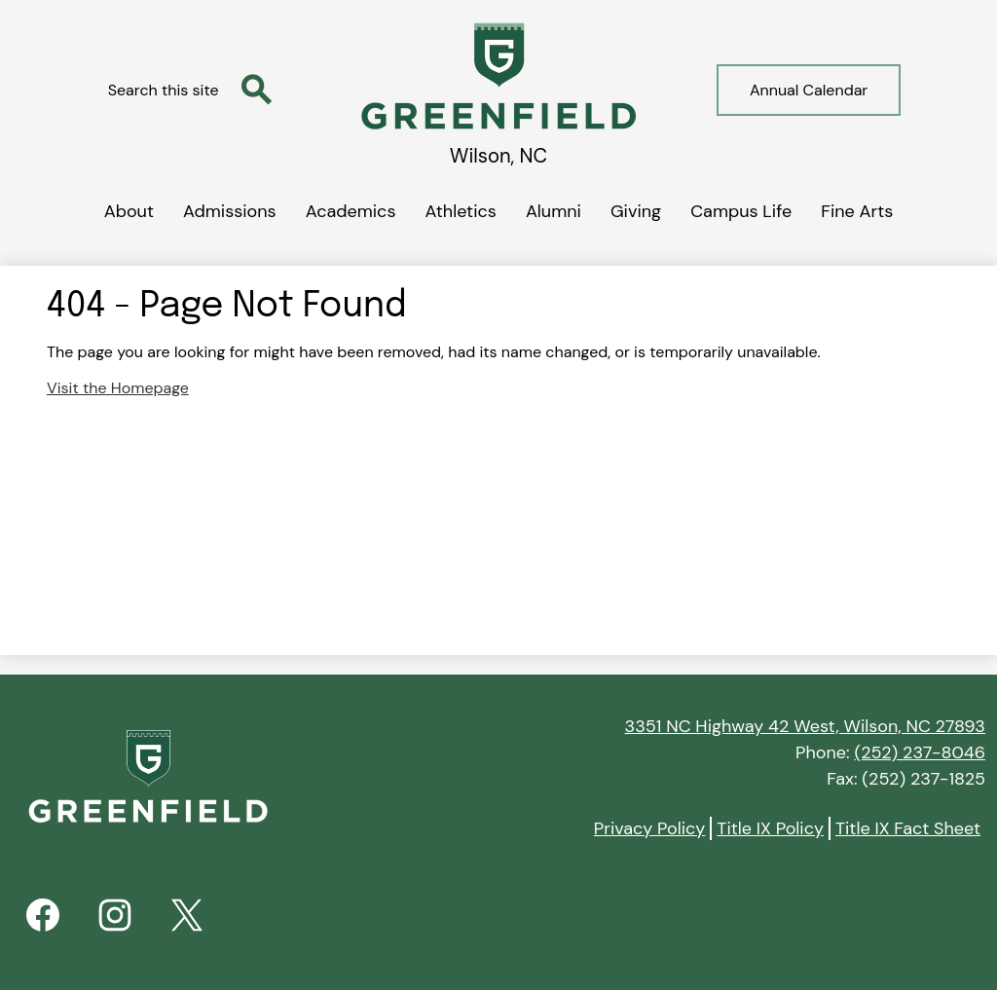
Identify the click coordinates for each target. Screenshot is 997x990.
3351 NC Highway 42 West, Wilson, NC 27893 (805, 726)
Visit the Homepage (118, 388)
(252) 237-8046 (919, 752)
